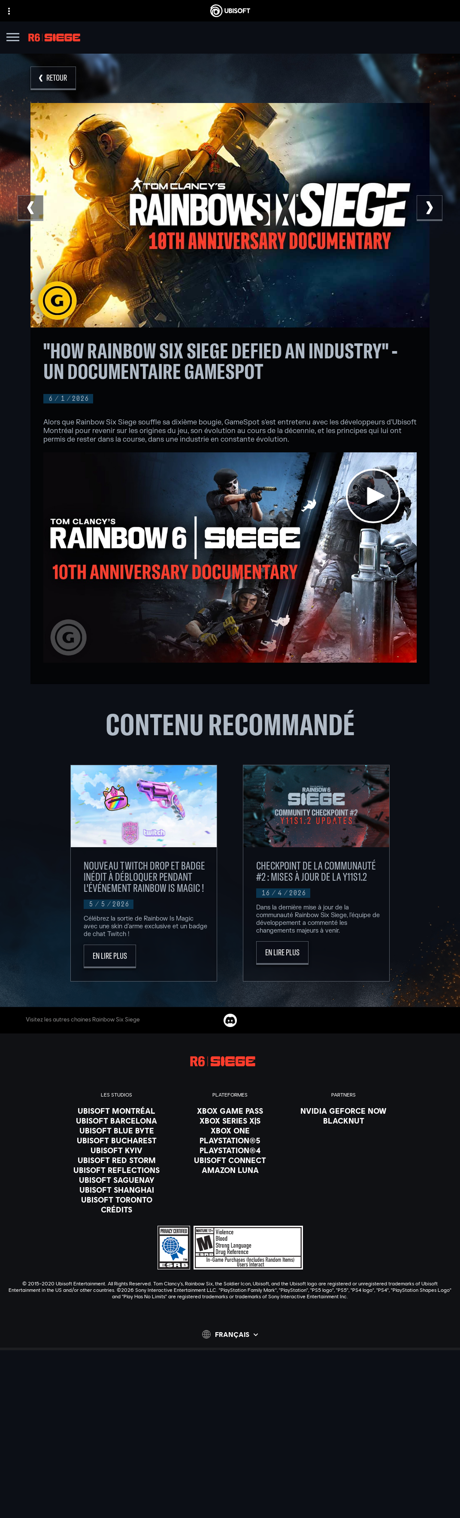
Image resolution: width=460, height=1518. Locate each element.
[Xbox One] (230, 1130)
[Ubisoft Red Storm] (116, 1160)
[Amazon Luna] (230, 1170)
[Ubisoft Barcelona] (116, 1120)
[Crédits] (116, 1209)
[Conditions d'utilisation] (230, 1492)
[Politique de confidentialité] (230, 1480)
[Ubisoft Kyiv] (116, 1150)
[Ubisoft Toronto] (116, 1199)
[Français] (230, 1334)
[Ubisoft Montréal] (116, 1110)
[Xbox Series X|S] (230, 1120)
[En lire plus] (110, 956)
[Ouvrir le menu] (12, 38)
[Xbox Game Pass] (230, 1110)
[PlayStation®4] (230, 1150)
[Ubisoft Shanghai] (116, 1189)
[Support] (230, 1448)
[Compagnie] (230, 1427)
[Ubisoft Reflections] (116, 1170)
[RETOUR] (53, 78)
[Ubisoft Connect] (230, 1416)
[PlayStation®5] (230, 1140)
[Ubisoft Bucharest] (116, 1140)
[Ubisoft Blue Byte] (116, 1130)
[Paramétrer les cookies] (230, 1504)
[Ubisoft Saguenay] (116, 1180)
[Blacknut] (343, 1120)
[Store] (230, 1405)
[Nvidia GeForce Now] (343, 1110)
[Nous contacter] (230, 1467)
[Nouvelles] (230, 1437)
